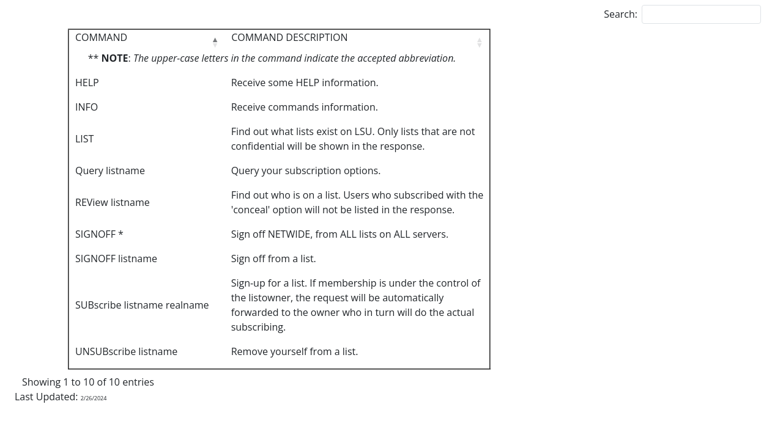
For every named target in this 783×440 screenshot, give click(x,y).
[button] (214, 42)
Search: (620, 14)
